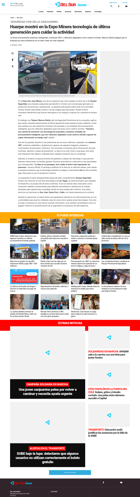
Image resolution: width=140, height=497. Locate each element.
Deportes (88, 12)
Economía (68, 12)
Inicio (12, 18)
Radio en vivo (113, 2)
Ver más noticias (70, 457)
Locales (41, 12)
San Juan (20, 18)
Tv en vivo (125, 2)
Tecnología (97, 12)
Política (59, 12)
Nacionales (78, 12)
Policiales (50, 12)
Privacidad (54, 476)
